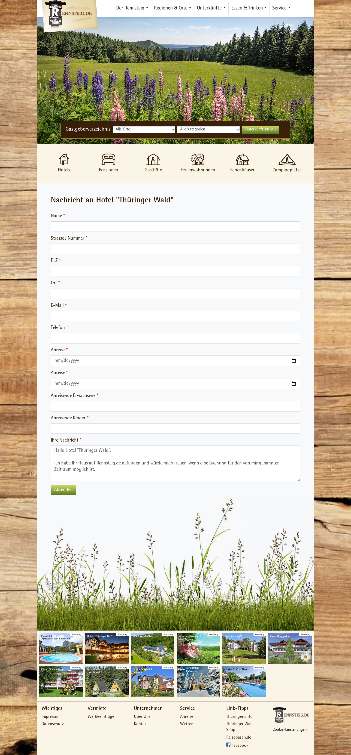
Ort (54, 283)
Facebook (240, 746)
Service (279, 8)
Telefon (58, 327)
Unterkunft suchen (260, 130)
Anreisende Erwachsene (73, 395)
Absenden (63, 490)
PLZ (54, 260)
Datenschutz (53, 724)
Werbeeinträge (101, 717)
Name (56, 216)
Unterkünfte (209, 8)
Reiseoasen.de (238, 738)
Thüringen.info (239, 717)
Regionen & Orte (171, 8)
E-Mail (57, 305)
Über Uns (142, 717)
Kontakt (141, 724)
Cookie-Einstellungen (289, 730)
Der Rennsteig (130, 8)
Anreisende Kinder (68, 418)
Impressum (51, 717)
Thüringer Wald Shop (240, 727)
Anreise (58, 350)
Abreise (58, 373)
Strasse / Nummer (67, 238)
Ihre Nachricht (64, 440)
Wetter (186, 724)
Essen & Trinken (247, 8)
